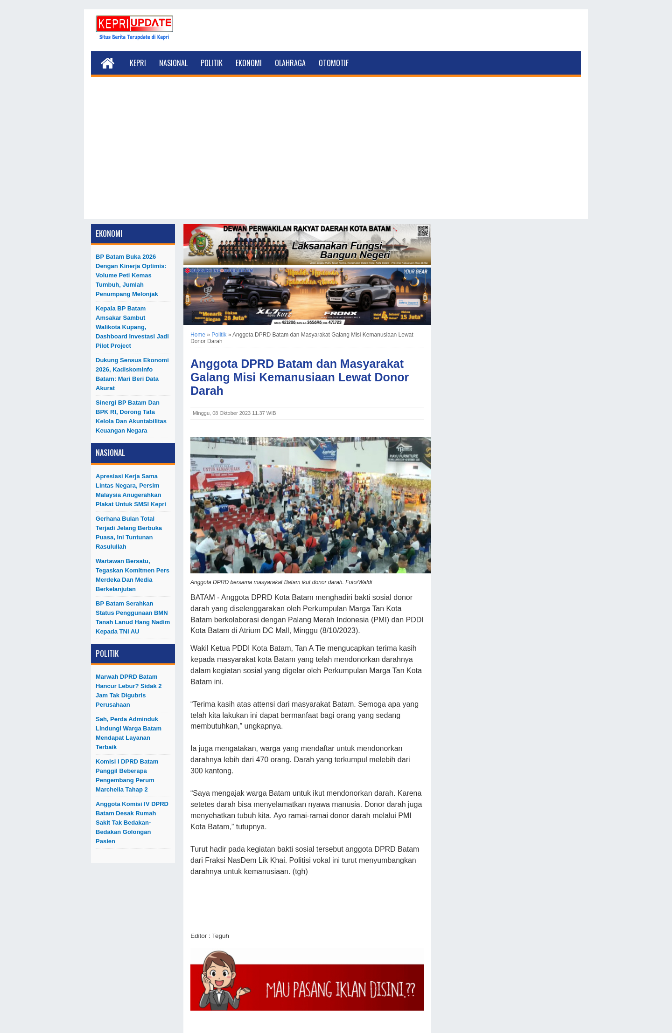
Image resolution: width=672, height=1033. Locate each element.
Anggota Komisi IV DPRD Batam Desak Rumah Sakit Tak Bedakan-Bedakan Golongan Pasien (132, 822)
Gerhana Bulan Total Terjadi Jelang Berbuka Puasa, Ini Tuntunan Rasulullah (129, 532)
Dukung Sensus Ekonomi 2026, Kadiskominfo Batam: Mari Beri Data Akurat (132, 374)
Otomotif (334, 63)
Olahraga (290, 63)
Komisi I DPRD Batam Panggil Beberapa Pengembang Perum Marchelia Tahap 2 (127, 775)
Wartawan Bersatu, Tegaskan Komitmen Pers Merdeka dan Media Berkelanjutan (132, 575)
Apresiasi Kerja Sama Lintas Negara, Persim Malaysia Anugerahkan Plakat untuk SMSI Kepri (131, 490)
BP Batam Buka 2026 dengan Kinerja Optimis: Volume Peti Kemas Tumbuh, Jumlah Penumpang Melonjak (131, 275)
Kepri (138, 63)
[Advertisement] (336, 154)
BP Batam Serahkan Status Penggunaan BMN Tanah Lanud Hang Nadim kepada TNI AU (133, 617)
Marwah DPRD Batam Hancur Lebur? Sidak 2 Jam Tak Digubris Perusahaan (129, 690)
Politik (212, 63)
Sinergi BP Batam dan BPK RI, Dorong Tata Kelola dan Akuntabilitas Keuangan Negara (131, 416)
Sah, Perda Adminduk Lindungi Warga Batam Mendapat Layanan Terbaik (128, 733)
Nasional (173, 63)
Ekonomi (249, 63)
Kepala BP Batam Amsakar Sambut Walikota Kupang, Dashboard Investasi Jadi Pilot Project (132, 327)
